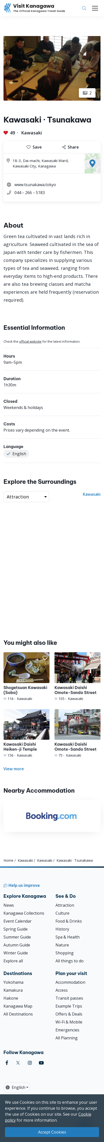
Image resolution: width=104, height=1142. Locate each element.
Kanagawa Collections (23, 913)
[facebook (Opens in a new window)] (6, 1063)
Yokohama (13, 982)
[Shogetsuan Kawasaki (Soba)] (26, 676)
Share (70, 147)
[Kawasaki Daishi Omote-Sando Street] (77, 676)
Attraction (64, 905)
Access (61, 990)
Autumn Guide (16, 945)
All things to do (69, 961)
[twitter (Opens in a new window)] (18, 1063)
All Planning (66, 1038)
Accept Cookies (52, 1132)
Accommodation (70, 982)
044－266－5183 (29, 192)
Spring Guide (15, 929)
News (8, 905)
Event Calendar (17, 921)
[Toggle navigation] (95, 8)
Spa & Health (67, 937)
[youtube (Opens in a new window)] (41, 1063)
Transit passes (69, 998)
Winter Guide (15, 953)
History (62, 929)
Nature (62, 945)
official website (30, 341)
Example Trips (68, 1006)
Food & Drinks (68, 921)
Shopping (64, 953)
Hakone (10, 998)
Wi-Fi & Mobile (68, 1022)
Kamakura (13, 990)
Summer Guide (17, 937)
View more (13, 769)
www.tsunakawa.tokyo (35, 184)
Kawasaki (31, 133)
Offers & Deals (68, 1014)
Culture (62, 913)
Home (8, 860)
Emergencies (67, 1030)
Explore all (13, 961)
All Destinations (18, 1014)
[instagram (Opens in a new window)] (30, 1063)
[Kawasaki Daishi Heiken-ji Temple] (26, 733)
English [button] (15, 1087)
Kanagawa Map (17, 1006)
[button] (45, 658)
